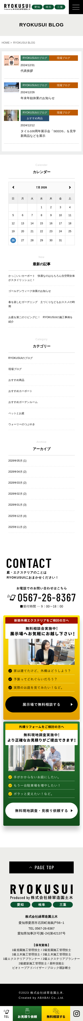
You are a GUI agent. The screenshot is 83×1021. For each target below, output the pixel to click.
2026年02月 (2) (17, 493)
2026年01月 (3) (17, 504)
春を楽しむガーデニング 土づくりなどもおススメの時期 (41, 304)
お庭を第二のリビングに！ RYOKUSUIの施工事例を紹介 (40, 319)
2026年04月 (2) (17, 471)
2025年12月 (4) (17, 516)
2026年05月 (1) (17, 460)
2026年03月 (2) (17, 482)
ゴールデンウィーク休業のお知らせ (29, 291)
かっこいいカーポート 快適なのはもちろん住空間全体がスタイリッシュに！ (41, 278)
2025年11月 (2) (17, 527)
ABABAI (43, 997)
